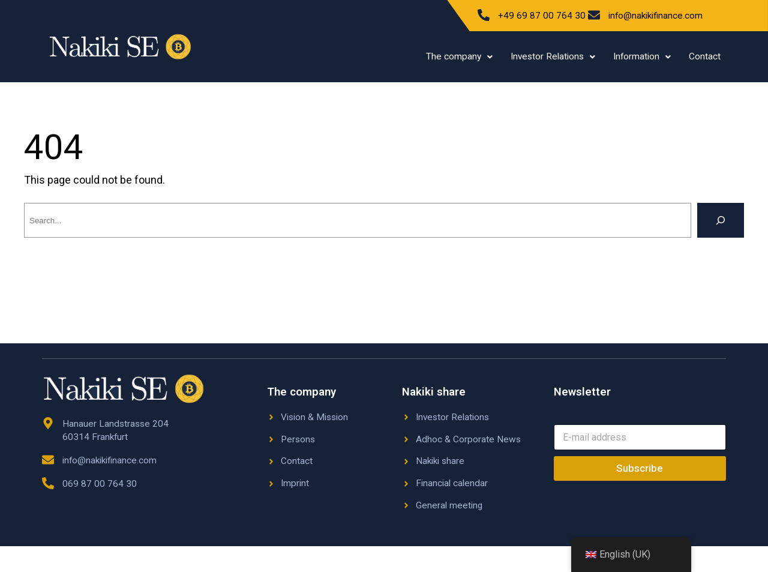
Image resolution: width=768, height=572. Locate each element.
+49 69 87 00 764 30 (542, 15)
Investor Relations (553, 56)
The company (459, 56)
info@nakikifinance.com (655, 15)
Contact (705, 56)
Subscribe (639, 468)
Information (642, 56)
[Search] (720, 220)
